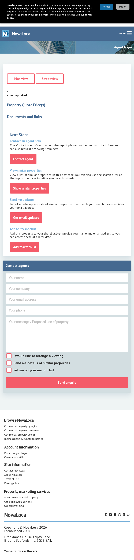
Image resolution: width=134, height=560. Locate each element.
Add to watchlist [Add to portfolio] (24, 243)
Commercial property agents (19, 431)
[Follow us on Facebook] (115, 511)
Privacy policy (11, 479)
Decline (122, 6)
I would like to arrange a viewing (38, 352)
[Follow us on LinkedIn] (106, 511)
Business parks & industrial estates (23, 435)
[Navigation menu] (129, 29)
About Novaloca (13, 471)
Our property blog (14, 502)
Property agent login (15, 449)
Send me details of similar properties (41, 359)
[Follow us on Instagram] (119, 511)
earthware (29, 547)
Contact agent (23, 155)
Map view (21, 75)
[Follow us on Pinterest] (124, 511)
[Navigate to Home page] (16, 30)
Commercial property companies (21, 426)
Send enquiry (67, 379)
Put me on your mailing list (33, 366)
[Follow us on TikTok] (128, 511)
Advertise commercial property (21, 493)
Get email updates (26, 214)
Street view (50, 75)
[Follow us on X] (110, 511)
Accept (106, 6)
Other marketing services (18, 498)
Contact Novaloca (14, 467)
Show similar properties (29, 184)
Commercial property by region (20, 422)
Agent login (123, 43)
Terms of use (11, 475)
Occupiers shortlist (14, 453)
